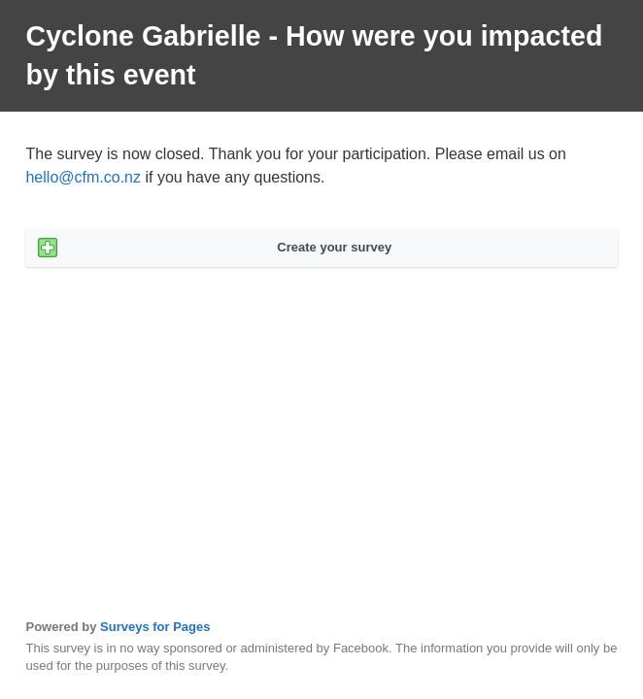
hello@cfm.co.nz (83, 177)
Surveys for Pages (155, 626)
